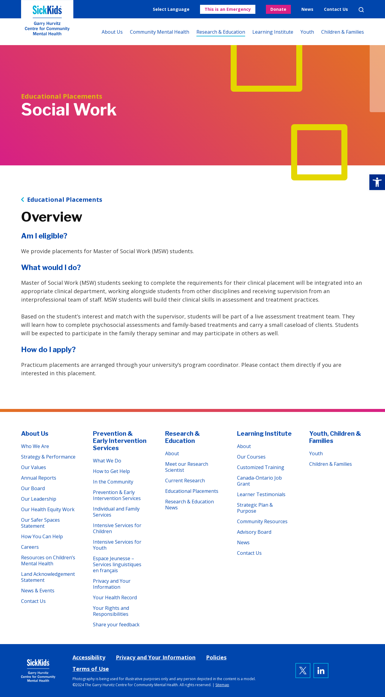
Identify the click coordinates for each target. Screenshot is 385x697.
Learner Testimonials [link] (261, 494)
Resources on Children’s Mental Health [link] (48, 560)
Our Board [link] (33, 488)
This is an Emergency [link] (228, 9)
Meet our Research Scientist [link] (186, 467)
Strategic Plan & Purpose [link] (255, 508)
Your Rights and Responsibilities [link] (111, 611)
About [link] (172, 453)
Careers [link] (30, 547)
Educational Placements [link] (64, 200)
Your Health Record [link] (115, 597)
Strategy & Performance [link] (48, 457)
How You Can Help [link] (42, 536)
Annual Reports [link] (38, 478)
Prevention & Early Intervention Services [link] (119, 441)
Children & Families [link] (342, 32)
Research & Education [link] (220, 32)
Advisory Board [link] (254, 532)
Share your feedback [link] (116, 625)
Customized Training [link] (260, 467)
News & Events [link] (37, 591)
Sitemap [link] (222, 684)
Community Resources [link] (262, 521)
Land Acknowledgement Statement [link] (48, 577)
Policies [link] (216, 657)
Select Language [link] (171, 9)
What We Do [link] (107, 461)
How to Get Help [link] (111, 471)
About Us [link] (112, 32)
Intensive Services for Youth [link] (117, 545)
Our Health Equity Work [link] (48, 509)
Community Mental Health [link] (159, 32)
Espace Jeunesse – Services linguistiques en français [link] (117, 564)
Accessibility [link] (88, 657)
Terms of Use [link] (90, 668)
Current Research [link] (185, 480)
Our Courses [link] (251, 457)
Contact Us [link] (336, 9)
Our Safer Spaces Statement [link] (40, 523)
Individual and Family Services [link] (116, 512)
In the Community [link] (113, 482)
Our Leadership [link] (38, 499)
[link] (377, 182)
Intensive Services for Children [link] (117, 528)
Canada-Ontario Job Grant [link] (259, 481)
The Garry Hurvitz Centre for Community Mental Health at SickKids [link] (47, 22)
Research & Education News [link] (189, 505)
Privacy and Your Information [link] (112, 584)
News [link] (307, 9)
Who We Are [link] (35, 446)
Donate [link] (278, 9)
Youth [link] (307, 32)
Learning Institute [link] (272, 32)
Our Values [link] (33, 467)
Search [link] (361, 9)
